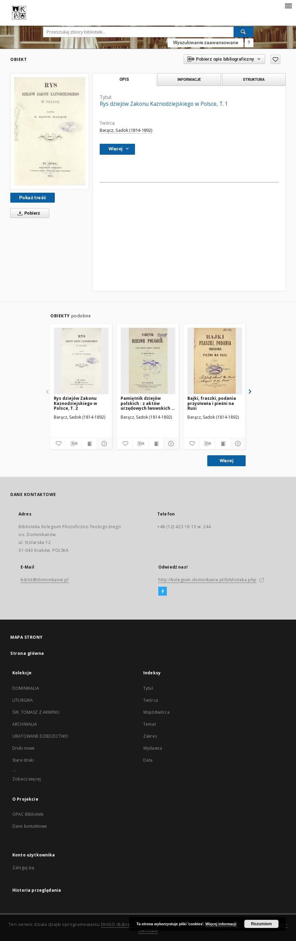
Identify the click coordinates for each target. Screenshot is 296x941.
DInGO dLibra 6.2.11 (122, 924)
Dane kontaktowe (29, 826)
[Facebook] (162, 591)
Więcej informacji (221, 924)
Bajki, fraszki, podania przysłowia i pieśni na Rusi (211, 403)
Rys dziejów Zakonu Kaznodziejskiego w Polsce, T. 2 (75, 403)
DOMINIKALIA (25, 688)
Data (148, 760)
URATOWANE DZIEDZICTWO (40, 736)
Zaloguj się (23, 867)
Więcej (226, 460)
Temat (149, 724)
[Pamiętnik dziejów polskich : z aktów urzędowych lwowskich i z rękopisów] (148, 361)
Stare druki (23, 760)
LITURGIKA (22, 700)
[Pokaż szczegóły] (103, 443)
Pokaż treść (32, 197)
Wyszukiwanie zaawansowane (205, 42)
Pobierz (27, 213)
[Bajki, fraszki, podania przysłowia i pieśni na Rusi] (215, 361)
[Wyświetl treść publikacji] (89, 443)
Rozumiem (261, 923)
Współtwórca (156, 712)
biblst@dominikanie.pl (45, 580)
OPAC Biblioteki (28, 814)
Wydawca (152, 748)
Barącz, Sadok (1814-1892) (126, 130)
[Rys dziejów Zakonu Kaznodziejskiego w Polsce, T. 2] (81, 361)
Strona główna (27, 653)
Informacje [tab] (189, 79)
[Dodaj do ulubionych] (275, 59)
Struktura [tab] (253, 79)
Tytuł (148, 688)
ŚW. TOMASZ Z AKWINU (35, 712)
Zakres (150, 736)
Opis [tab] (124, 79)
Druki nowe (23, 748)
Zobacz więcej (26, 779)
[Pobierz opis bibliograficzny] (73, 443)
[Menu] (288, 5)
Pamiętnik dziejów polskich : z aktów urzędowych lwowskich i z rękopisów (147, 403)
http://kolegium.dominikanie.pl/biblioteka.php (207, 580)
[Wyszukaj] (244, 31)
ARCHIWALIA (24, 724)
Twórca (150, 700)
